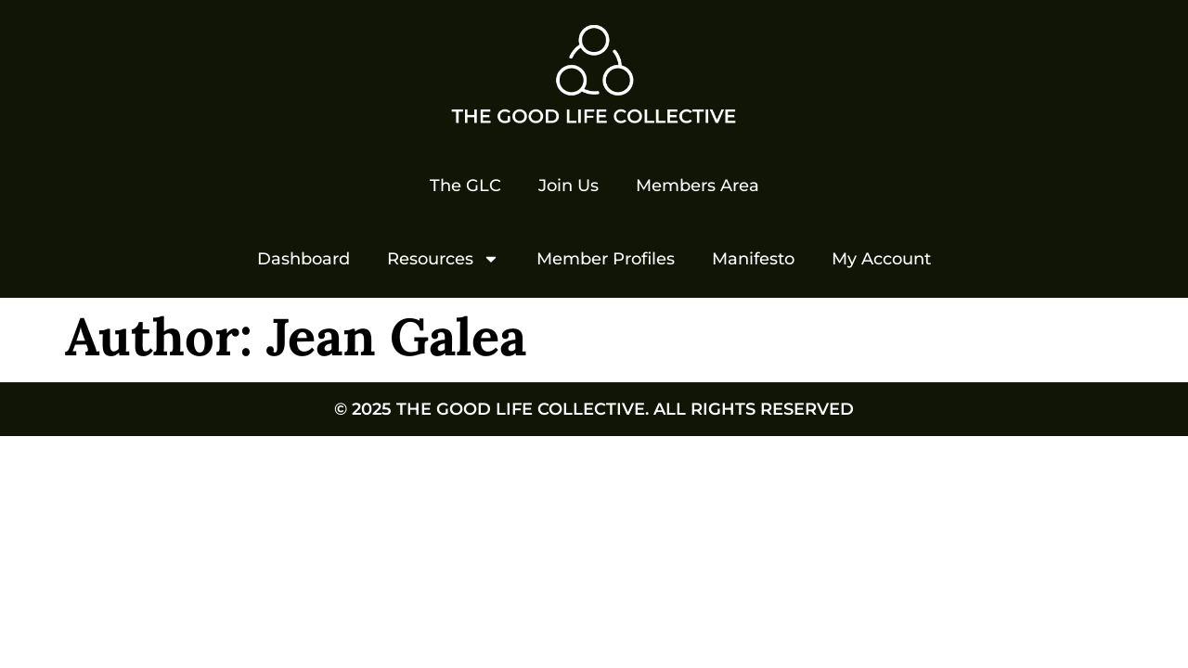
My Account (881, 259)
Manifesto (753, 259)
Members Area (697, 185)
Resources (443, 258)
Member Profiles (605, 259)
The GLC (465, 185)
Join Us (568, 185)
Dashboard (303, 259)
